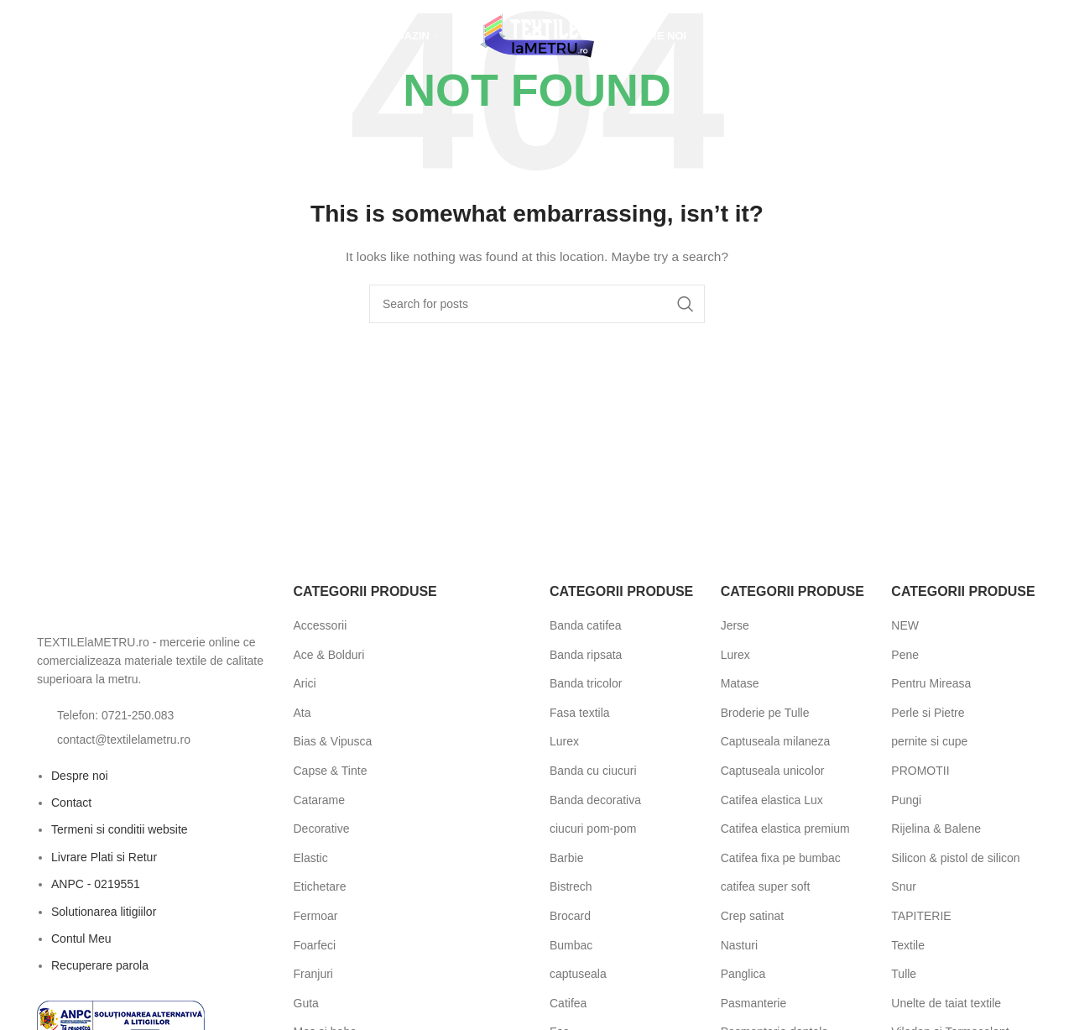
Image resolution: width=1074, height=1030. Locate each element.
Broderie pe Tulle (765, 712)
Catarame (319, 800)
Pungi (906, 800)
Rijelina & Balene (936, 828)
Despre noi (79, 775)
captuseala (578, 973)
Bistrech (571, 886)
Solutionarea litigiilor (103, 911)
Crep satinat (752, 916)
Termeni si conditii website (119, 829)
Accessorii (320, 625)
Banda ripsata (586, 654)
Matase (740, 683)
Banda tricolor (586, 683)
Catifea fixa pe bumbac (781, 858)
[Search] (537, 304)
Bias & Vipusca (333, 741)
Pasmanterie (754, 1003)
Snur (903, 886)
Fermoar (316, 916)
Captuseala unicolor (773, 770)
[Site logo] (537, 37)
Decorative (322, 828)
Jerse (735, 625)
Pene (905, 654)
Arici (305, 683)
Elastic (311, 858)
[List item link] (152, 715)
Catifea (568, 1003)
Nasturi (739, 945)
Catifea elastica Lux (772, 800)
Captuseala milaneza (776, 741)
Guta (306, 1003)
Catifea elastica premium (785, 828)
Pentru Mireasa (931, 683)
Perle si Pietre (927, 712)
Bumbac (571, 945)
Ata (302, 712)
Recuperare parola (100, 965)
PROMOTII (920, 770)
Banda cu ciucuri (593, 770)
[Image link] (129, 602)
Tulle (903, 973)
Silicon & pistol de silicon (955, 858)
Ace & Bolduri (329, 654)
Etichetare (320, 886)
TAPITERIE (921, 916)
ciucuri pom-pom (593, 828)
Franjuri (313, 973)
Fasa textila (580, 712)
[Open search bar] (37, 37)
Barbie (566, 858)
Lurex (564, 741)
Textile (908, 945)
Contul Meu (81, 938)
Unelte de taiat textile (946, 1003)
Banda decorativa (595, 800)
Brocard (570, 916)
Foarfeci (315, 945)
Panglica (743, 973)
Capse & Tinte (331, 770)
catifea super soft (766, 886)
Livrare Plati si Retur (104, 857)
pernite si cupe (929, 741)
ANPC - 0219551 (95, 884)
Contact (71, 802)
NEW (905, 625)
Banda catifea (586, 625)
